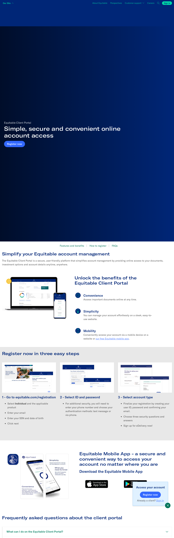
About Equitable (99, 3)
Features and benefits (72, 245)
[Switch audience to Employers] (143, 15)
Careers (151, 2)
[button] (158, 3)
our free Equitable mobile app (112, 338)
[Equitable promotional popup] (167, 505)
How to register (98, 245)
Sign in (167, 3)
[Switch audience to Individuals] (30, 15)
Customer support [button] (133, 3)
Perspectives (116, 3)
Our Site (7, 3)
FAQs (115, 245)
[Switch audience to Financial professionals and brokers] (87, 15)
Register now (16, 143)
